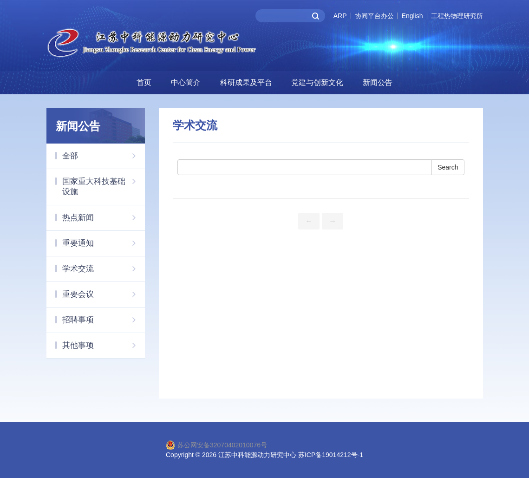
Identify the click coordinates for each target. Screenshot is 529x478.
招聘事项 (103, 320)
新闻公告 (377, 82)
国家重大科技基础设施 (103, 182)
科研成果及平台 (246, 82)
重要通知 (103, 243)
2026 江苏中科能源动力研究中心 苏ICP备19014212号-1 (282, 454)
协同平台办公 (374, 16)
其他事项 (103, 345)
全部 (103, 156)
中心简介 (186, 82)
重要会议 (103, 294)
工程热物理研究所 (457, 16)
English (412, 16)
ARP (340, 16)
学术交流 (103, 268)
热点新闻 (103, 217)
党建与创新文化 (317, 82)
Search (448, 167)
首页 (144, 82)
